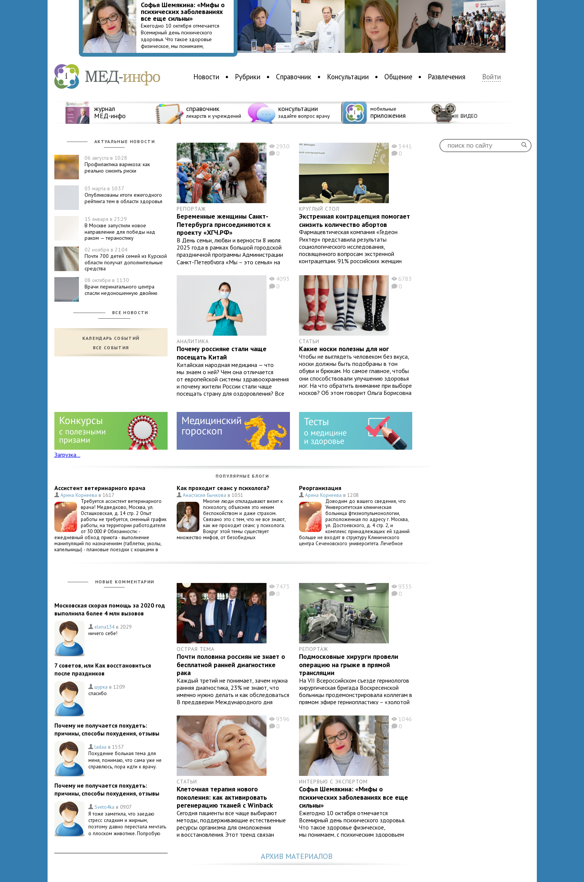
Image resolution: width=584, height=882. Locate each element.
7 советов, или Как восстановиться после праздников (102, 669)
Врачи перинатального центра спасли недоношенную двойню (121, 286)
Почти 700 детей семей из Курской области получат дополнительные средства (126, 259)
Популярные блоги (242, 476)
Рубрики (247, 76)
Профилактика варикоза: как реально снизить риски (117, 164)
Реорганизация (320, 488)
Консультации (348, 76)
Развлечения (446, 76)
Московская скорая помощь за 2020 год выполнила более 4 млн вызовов (109, 609)
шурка (101, 686)
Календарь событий (111, 338)
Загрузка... (67, 454)
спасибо (97, 693)
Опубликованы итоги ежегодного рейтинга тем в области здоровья (123, 195)
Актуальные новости (124, 141)
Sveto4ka (104, 806)
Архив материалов (297, 856)
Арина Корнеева (78, 495)
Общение (398, 76)
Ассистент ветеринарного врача (99, 488)
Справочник (293, 76)
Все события (111, 347)
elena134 (104, 626)
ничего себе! (102, 633)
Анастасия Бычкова (204, 495)
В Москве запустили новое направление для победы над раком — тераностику (120, 228)
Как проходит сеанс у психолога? (223, 488)
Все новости (130, 312)
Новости (206, 76)
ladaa (100, 746)
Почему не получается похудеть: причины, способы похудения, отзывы (106, 729)
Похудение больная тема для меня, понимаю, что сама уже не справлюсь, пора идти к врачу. (125, 760)
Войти (491, 76)
